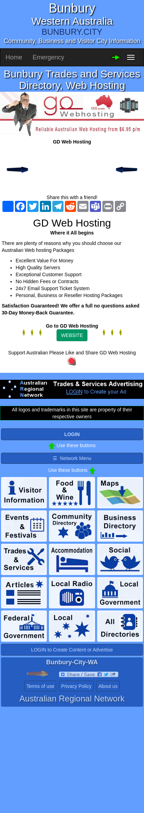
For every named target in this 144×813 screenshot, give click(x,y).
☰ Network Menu (72, 458)
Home (14, 57)
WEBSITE (72, 335)
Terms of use (40, 686)
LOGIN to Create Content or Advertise (72, 649)
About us (107, 686)
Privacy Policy (76, 686)
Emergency (48, 57)
